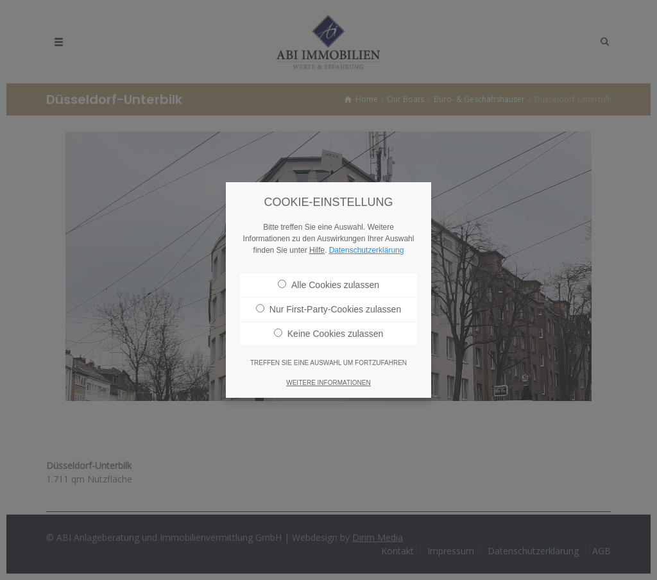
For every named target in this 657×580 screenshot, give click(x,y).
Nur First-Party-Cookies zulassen (328, 305)
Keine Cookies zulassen (328, 330)
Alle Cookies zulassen (328, 281)
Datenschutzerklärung (366, 246)
